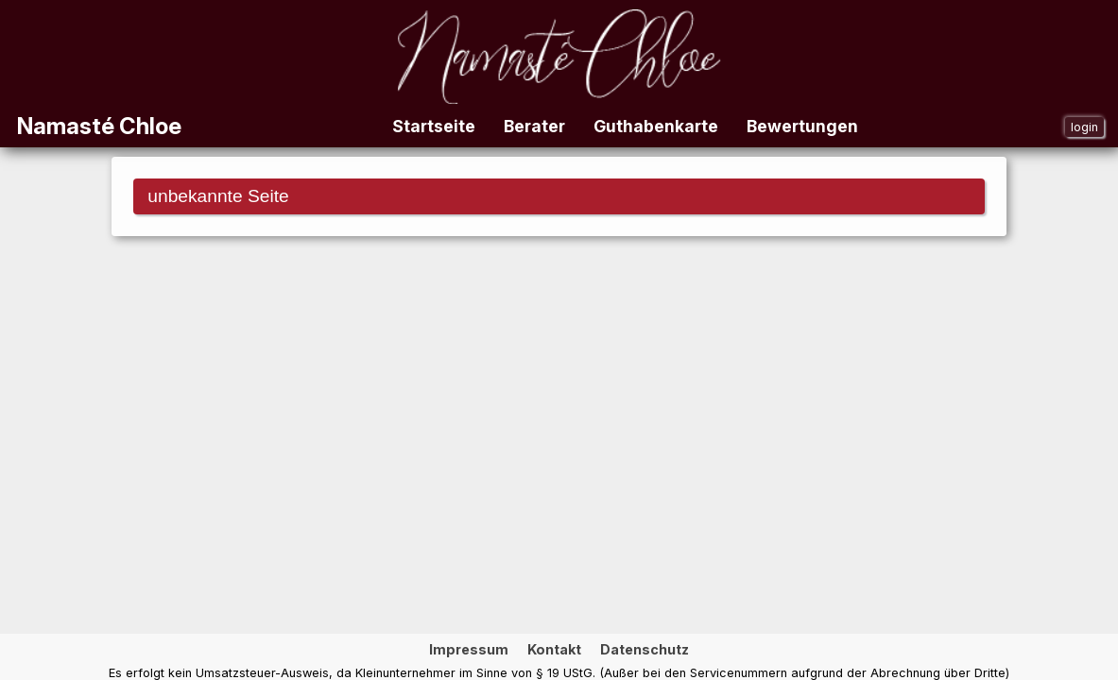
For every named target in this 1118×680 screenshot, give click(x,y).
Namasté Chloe (99, 126)
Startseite (433, 126)
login (1084, 127)
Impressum (468, 649)
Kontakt (554, 649)
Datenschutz (644, 649)
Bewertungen (802, 126)
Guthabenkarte (655, 126)
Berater (534, 126)
